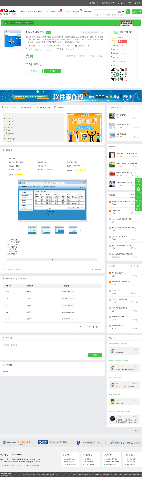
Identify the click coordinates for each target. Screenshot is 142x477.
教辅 (53, 12)
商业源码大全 (131, 459)
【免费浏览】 (49, 170)
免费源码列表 (131, 464)
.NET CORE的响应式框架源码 (118, 344)
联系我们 (47, 474)
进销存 (114, 15)
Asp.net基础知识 (69, 459)
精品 (40, 12)
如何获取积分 (89, 462)
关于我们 (26, 474)
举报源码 (96, 269)
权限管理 (107, 15)
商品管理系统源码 (114, 394)
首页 (23, 12)
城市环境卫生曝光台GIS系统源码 (119, 411)
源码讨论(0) (60, 107)
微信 (96, 15)
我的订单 (93, 2)
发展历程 (40, 474)
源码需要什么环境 (70, 464)
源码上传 (54, 474)
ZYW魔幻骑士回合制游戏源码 (118, 361)
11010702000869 (136, 474)
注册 (129, 2)
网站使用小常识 (111, 464)
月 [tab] (134, 266)
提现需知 (88, 459)
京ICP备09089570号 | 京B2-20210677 (111, 474)
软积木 (4, 465)
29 (89, 327)
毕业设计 (38, 49)
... (84, 327)
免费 (46, 12)
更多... (137, 430)
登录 (121, 2)
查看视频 (34, 71)
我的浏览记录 (108, 2)
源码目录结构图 (8, 107)
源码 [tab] (132, 195)
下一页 (95, 327)
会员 (60, 12)
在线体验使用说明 (111, 459)
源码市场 (31, 12)
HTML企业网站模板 (115, 377)
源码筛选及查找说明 (112, 462)
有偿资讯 (87, 12)
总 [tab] (138, 266)
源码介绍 (26, 107)
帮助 (137, 2)
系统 (48, 49)
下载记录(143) (43, 107)
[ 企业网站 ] (16, 23)
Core (101, 15)
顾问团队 (33, 474)
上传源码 (136, 12)
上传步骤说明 (89, 464)
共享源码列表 (131, 462)
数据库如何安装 (69, 462)
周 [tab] (131, 266)
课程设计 (121, 15)
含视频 (67, 12)
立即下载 (52, 71)
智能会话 (77, 12)
